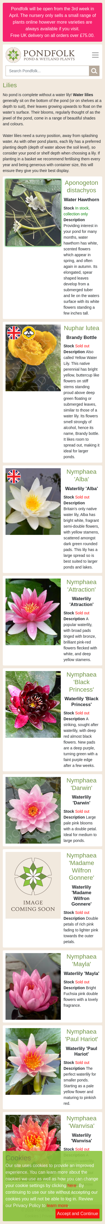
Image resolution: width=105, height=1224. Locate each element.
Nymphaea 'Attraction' (81, 586)
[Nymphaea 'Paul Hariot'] (33, 1061)
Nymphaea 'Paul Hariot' (81, 1035)
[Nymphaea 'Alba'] (33, 501)
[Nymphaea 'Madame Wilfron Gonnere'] (33, 885)
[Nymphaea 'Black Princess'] (33, 704)
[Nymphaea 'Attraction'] (33, 611)
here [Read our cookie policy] (71, 1185)
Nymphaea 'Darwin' (81, 784)
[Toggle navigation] (95, 55)
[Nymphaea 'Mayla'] (33, 986)
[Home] (40, 55)
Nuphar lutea (81, 328)
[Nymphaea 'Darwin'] (33, 809)
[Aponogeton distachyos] (33, 212)
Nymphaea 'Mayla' (81, 960)
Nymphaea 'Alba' (81, 475)
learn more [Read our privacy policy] (57, 1205)
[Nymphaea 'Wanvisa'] (33, 1148)
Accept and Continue (77, 1213)
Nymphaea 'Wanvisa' (81, 1122)
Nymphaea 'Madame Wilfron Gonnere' (81, 866)
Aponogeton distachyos (81, 186)
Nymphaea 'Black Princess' (81, 682)
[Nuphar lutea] (33, 357)
